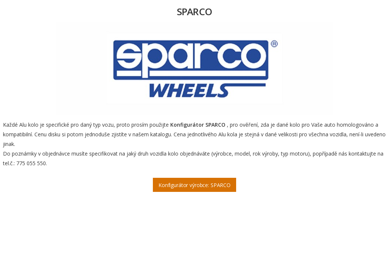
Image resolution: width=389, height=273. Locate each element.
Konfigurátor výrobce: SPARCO (194, 185)
